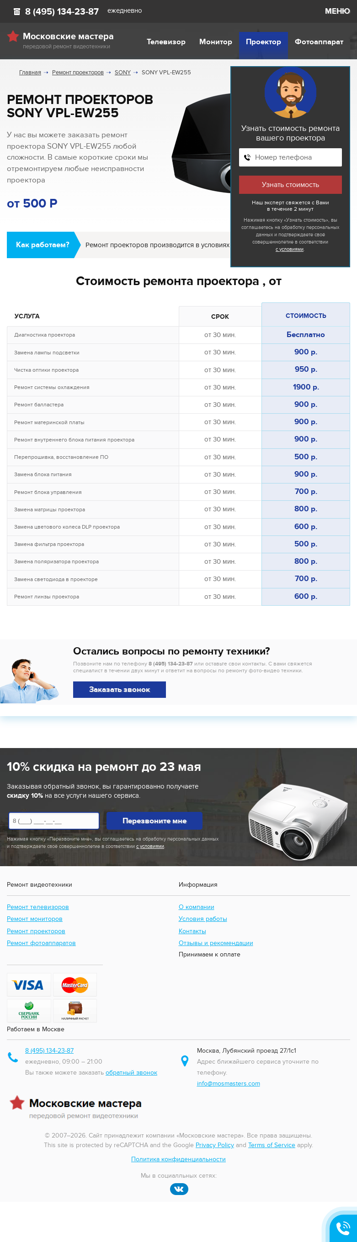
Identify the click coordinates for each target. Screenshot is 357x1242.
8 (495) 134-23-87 (62, 11)
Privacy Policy (215, 1145)
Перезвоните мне (154, 821)
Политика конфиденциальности (178, 1159)
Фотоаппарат (319, 42)
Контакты (192, 931)
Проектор (263, 42)
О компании (196, 907)
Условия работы (203, 919)
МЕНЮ (337, 11)
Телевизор (166, 42)
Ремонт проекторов (36, 931)
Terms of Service (271, 1145)
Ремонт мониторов (35, 919)
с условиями (290, 249)
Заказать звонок (119, 689)
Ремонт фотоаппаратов (41, 943)
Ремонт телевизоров (38, 907)
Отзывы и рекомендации (216, 943)
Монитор (215, 42)
